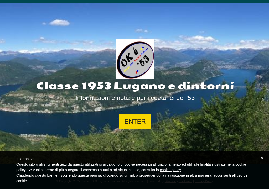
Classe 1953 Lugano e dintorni (135, 86)
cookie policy (170, 170)
